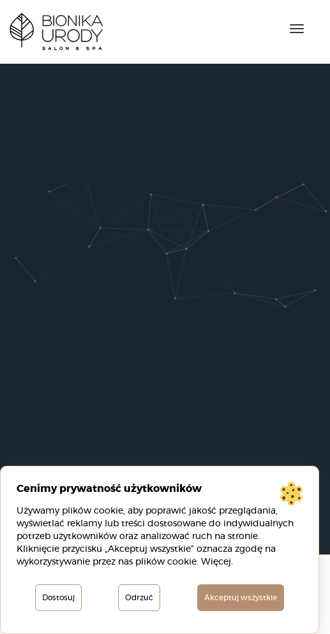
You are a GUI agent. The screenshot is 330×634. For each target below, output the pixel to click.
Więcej (216, 562)
